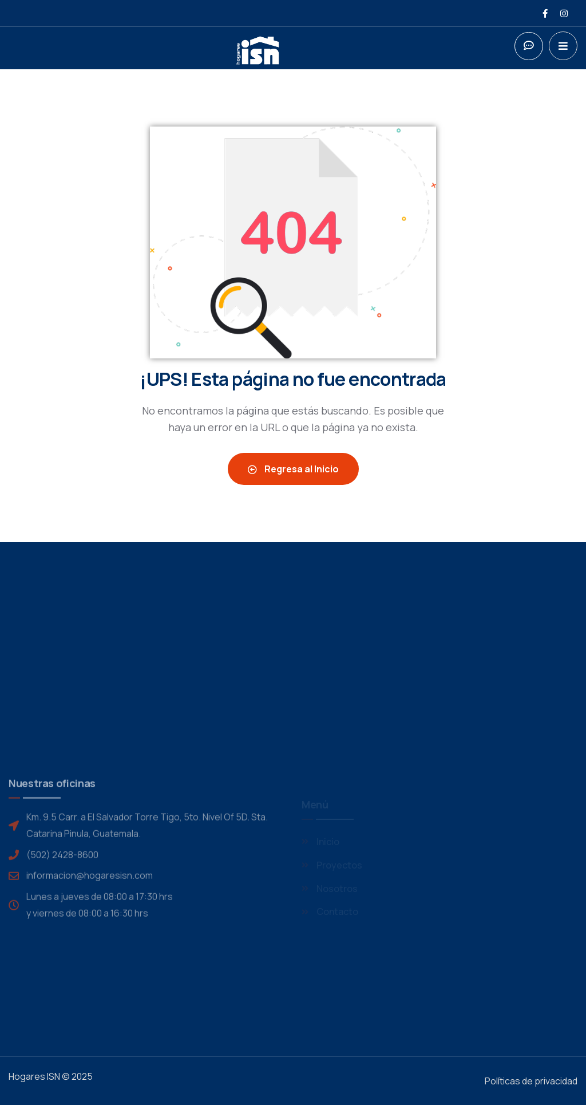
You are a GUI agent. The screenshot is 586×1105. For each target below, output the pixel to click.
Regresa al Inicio (293, 469)
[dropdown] (563, 45)
